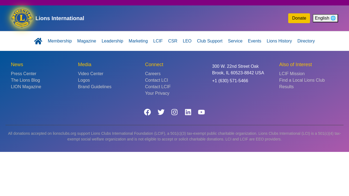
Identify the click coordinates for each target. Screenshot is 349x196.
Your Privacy (157, 93)
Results (286, 86)
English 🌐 (325, 18)
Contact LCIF (158, 86)
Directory (306, 41)
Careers (153, 73)
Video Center (90, 73)
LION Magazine (26, 86)
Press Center (23, 73)
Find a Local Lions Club (302, 80)
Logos (84, 80)
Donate (299, 18)
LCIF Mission (292, 73)
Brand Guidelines (95, 86)
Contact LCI (156, 80)
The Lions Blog (25, 80)
